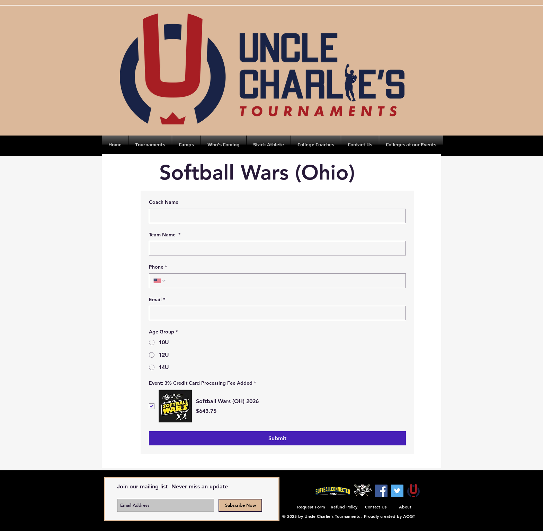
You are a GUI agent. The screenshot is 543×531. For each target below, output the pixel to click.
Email (157, 299)
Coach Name (163, 202)
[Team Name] (275, 248)
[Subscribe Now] (240, 505)
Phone (158, 267)
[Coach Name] (275, 216)
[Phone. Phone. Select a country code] (160, 281)
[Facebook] (381, 491)
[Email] (275, 313)
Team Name (164, 235)
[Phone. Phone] (284, 281)
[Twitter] (397, 491)
